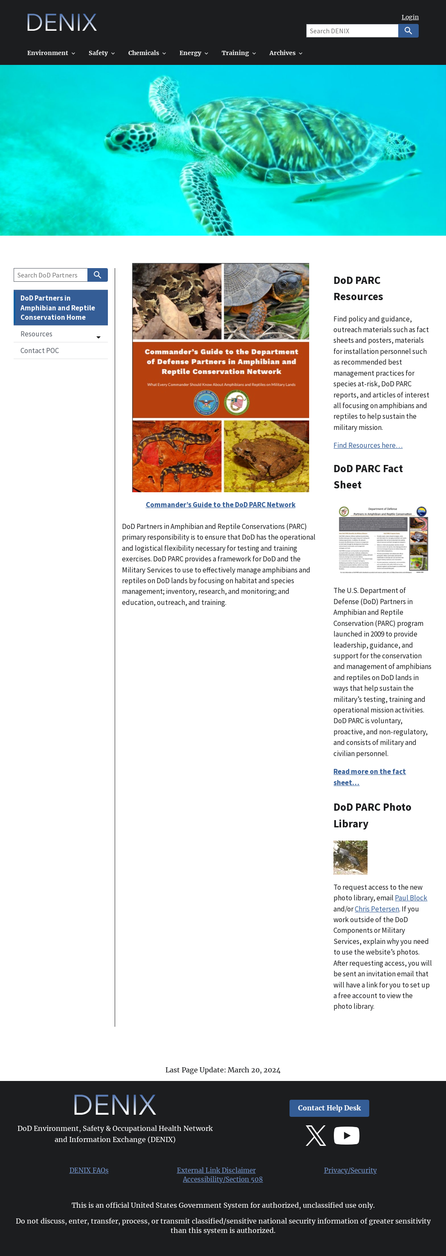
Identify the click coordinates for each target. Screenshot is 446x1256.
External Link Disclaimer (216, 1170)
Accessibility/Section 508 (223, 1179)
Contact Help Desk (329, 1108)
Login (410, 17)
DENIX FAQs (89, 1170)
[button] (61, 334)
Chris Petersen (377, 909)
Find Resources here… (368, 445)
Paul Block (411, 898)
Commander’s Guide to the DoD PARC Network (220, 504)
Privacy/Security (350, 1170)
